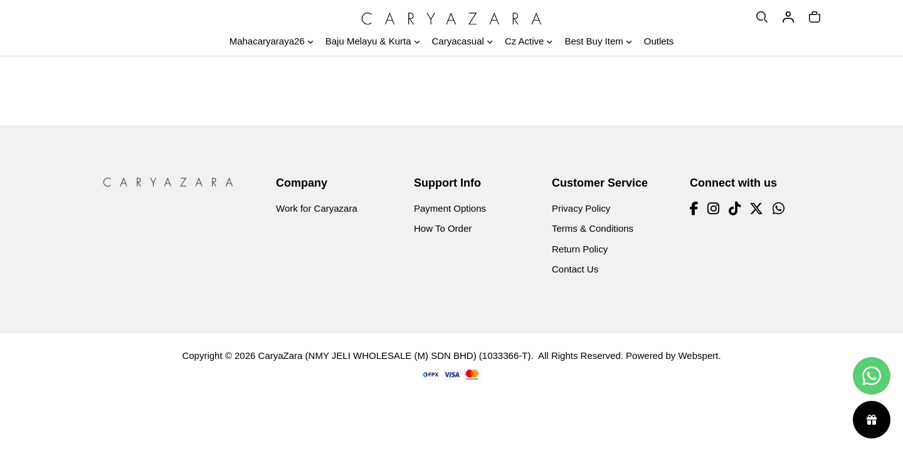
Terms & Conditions (592, 228)
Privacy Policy (581, 208)
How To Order (443, 228)
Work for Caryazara (316, 208)
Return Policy (580, 249)
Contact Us (575, 269)
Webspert (698, 355)
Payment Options (450, 208)
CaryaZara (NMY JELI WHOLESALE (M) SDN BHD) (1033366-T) (394, 355)
